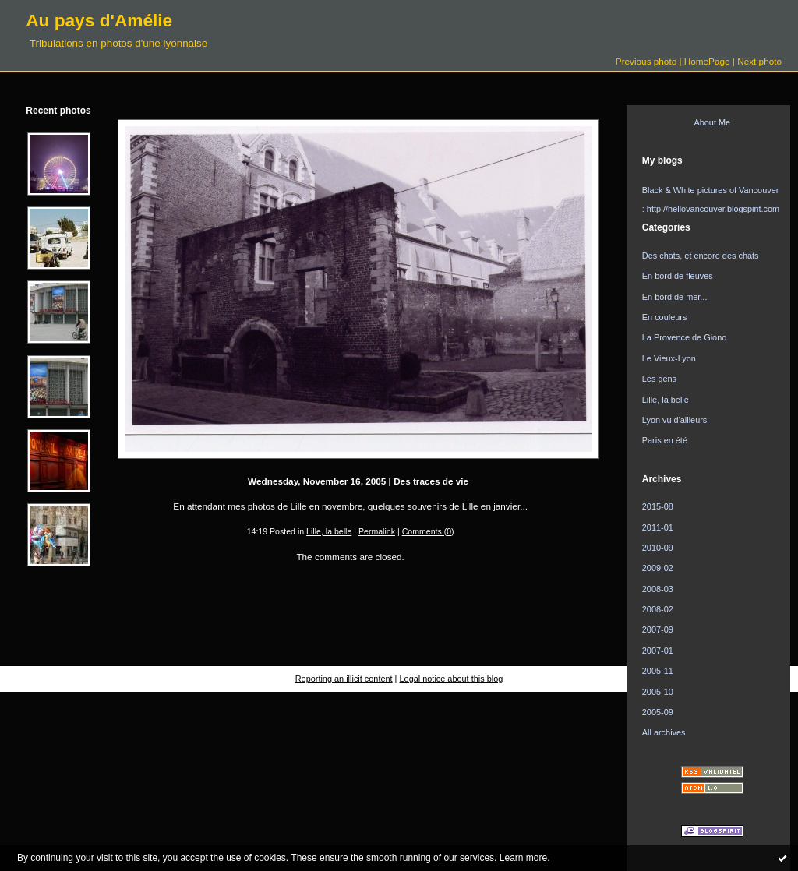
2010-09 (657, 547)
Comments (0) (428, 531)
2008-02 (657, 609)
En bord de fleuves (677, 275)
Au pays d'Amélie (99, 20)
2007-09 (657, 629)
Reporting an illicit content (344, 678)
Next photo (759, 61)
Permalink (376, 531)
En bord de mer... (675, 297)
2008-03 (657, 589)
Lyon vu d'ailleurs (675, 420)
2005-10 (657, 691)
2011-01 (657, 527)
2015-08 (657, 506)
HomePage (707, 61)
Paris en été (664, 440)
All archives (664, 732)
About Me (712, 122)
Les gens (659, 378)
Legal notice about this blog (451, 678)
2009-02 (657, 568)
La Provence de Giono (684, 337)
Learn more (523, 857)
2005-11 (657, 670)
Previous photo (646, 61)
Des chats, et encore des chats (700, 255)
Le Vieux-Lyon (669, 358)
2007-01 (657, 650)
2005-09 (657, 712)
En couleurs (664, 317)
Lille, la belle (328, 531)
